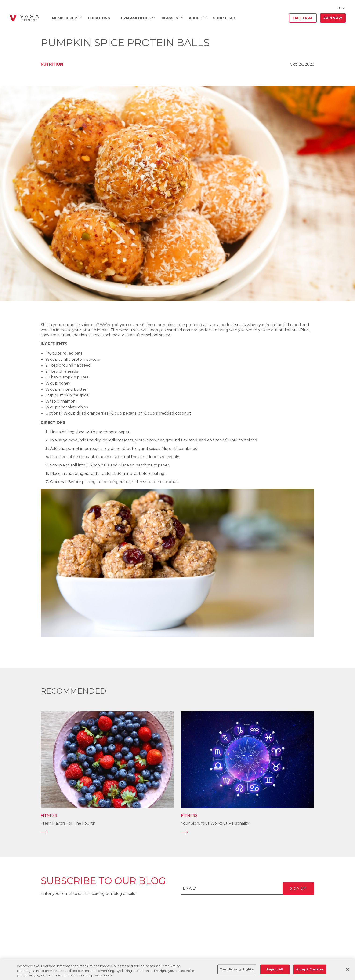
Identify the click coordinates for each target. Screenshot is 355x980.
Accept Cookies (310, 969)
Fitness (49, 815)
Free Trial (303, 18)
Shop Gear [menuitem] (224, 18)
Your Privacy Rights (237, 969)
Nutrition (52, 64)
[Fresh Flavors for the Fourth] (107, 832)
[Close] (347, 969)
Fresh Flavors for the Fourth (68, 823)
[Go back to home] (24, 18)
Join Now (333, 18)
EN (339, 8)
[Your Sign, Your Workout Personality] (247, 832)
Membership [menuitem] (64, 18)
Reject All (275, 969)
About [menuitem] (195, 18)
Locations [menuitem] (99, 18)
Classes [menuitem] (169, 18)
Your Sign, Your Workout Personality (215, 823)
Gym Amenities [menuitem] (136, 18)
